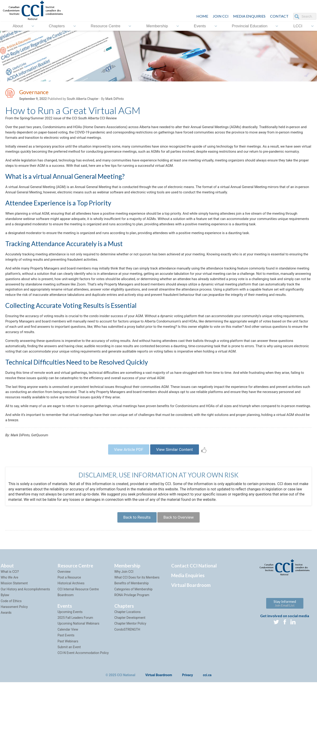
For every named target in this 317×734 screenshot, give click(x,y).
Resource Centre (106, 26)
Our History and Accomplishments (25, 641)
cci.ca (207, 727)
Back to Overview (180, 568)
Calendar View (68, 681)
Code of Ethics (11, 652)
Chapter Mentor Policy (130, 675)
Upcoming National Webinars (78, 675)
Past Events (66, 687)
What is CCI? (10, 623)
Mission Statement (14, 635)
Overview (64, 623)
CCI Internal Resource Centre (78, 641)
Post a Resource (69, 629)
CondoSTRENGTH (127, 681)
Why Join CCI (124, 623)
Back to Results (135, 568)
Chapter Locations (127, 663)
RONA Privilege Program (131, 646)
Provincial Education (249, 26)
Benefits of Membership (131, 635)
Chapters (57, 26)
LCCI (297, 26)
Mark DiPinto (114, 100)
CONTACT (279, 16)
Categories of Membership (133, 641)
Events (200, 26)
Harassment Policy (14, 658)
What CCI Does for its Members (137, 629)
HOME (202, 16)
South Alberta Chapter (82, 100)
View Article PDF (126, 498)
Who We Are (9, 629)
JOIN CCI (221, 16)
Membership (157, 26)
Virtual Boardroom (191, 636)
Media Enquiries (249, 16)
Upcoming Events (70, 663)
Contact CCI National (194, 617)
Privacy (187, 727)
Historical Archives (71, 635)
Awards (6, 664)
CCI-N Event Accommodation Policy (83, 704)
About (18, 26)
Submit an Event (69, 698)
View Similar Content (176, 498)
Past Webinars (68, 693)
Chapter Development (129, 669)
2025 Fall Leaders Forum (75, 669)
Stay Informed (285, 655)
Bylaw (5, 646)
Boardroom (66, 646)
